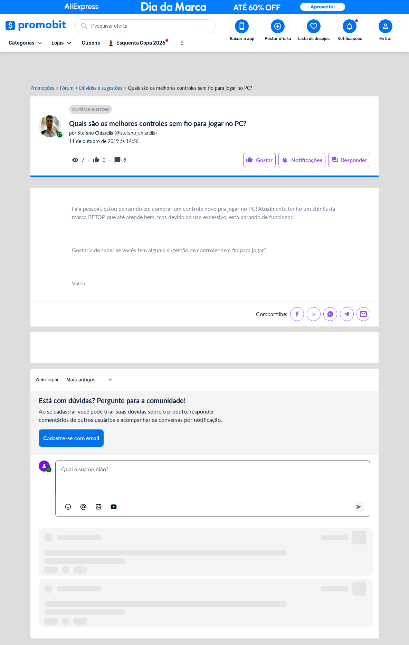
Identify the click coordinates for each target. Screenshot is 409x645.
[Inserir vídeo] (114, 482)
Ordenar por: (47, 354)
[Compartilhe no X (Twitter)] (314, 289)
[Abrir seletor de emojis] (68, 482)
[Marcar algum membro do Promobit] (83, 482)
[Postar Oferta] (278, 31)
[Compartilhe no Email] (363, 289)
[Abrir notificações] (350, 31)
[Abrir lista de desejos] (314, 31)
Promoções (42, 63)
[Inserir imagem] (98, 482)
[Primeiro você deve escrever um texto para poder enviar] (358, 481)
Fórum (67, 63)
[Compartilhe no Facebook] (297, 289)
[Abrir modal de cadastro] (385, 31)
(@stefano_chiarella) (116, 108)
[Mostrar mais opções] (182, 43)
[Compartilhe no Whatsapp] (330, 289)
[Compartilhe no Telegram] (347, 289)
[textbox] (212, 452)
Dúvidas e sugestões (100, 63)
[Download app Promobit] (242, 31)
